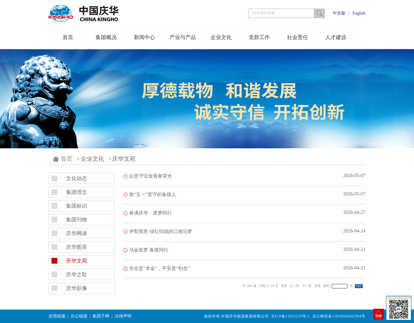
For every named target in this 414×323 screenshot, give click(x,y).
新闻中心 (144, 37)
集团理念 (76, 192)
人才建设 (335, 37)
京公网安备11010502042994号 (338, 316)
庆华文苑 (123, 158)
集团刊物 (76, 219)
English (358, 13)
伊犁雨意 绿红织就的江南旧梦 (160, 231)
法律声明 (123, 316)
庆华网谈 (76, 233)
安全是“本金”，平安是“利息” (159, 268)
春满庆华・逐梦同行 (150, 213)
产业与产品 (183, 37)
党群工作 (259, 37)
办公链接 (78, 316)
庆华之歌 (76, 274)
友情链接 (57, 316)
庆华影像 (76, 288)
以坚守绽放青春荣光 (150, 176)
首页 (68, 37)
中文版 (339, 13)
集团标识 (76, 206)
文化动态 (76, 178)
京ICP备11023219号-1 (290, 316)
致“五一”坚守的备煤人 (152, 194)
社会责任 (297, 37)
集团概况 (106, 37)
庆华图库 (76, 247)
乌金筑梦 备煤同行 (148, 250)
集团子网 (100, 316)
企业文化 (221, 37)
